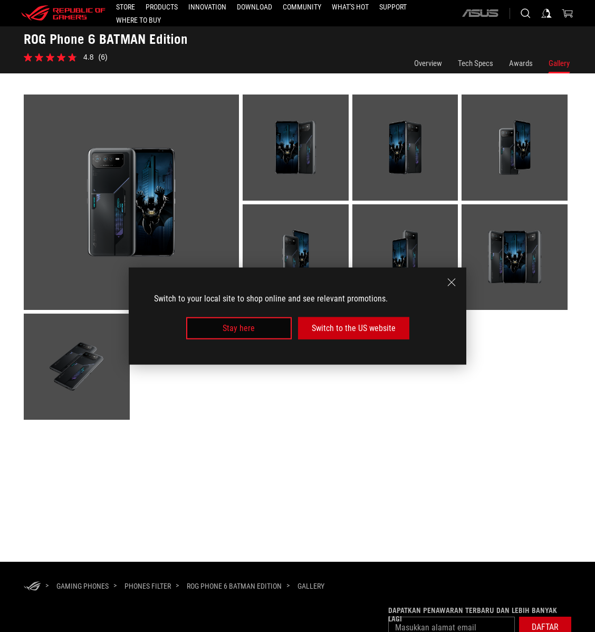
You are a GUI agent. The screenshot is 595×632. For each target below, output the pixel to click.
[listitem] (133, 204)
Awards (521, 63)
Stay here (239, 328)
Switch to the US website (354, 328)
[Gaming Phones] (82, 586)
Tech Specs (475, 63)
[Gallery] (311, 586)
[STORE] (125, 7)
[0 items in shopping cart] (567, 13)
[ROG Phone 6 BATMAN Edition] (234, 586)
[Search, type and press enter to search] (525, 13)
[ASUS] (480, 13)
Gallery (559, 63)
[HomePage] (32, 586)
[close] (451, 282)
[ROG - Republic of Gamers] (63, 13)
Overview (428, 63)
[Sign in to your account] (546, 13)
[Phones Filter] (147, 586)
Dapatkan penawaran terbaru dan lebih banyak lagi (472, 614)
